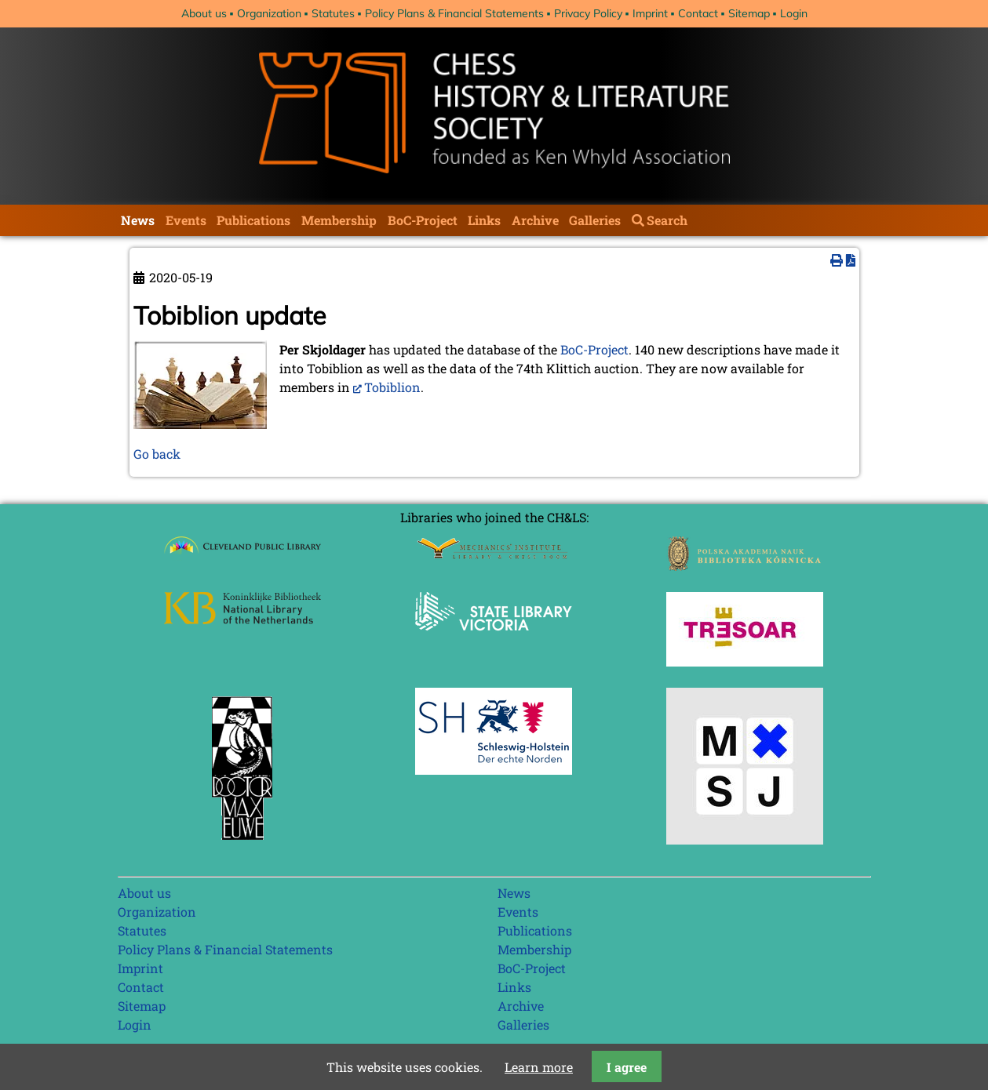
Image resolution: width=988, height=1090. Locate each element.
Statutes (333, 13)
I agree (627, 1067)
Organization (269, 13)
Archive (535, 220)
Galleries (595, 220)
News (138, 220)
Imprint (650, 13)
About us (204, 13)
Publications (253, 220)
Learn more (539, 1067)
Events (186, 220)
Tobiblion (392, 387)
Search (667, 220)
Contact (698, 13)
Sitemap (749, 13)
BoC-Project (423, 220)
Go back (156, 453)
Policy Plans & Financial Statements (454, 13)
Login (794, 13)
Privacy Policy (588, 13)
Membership (339, 220)
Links (484, 220)
